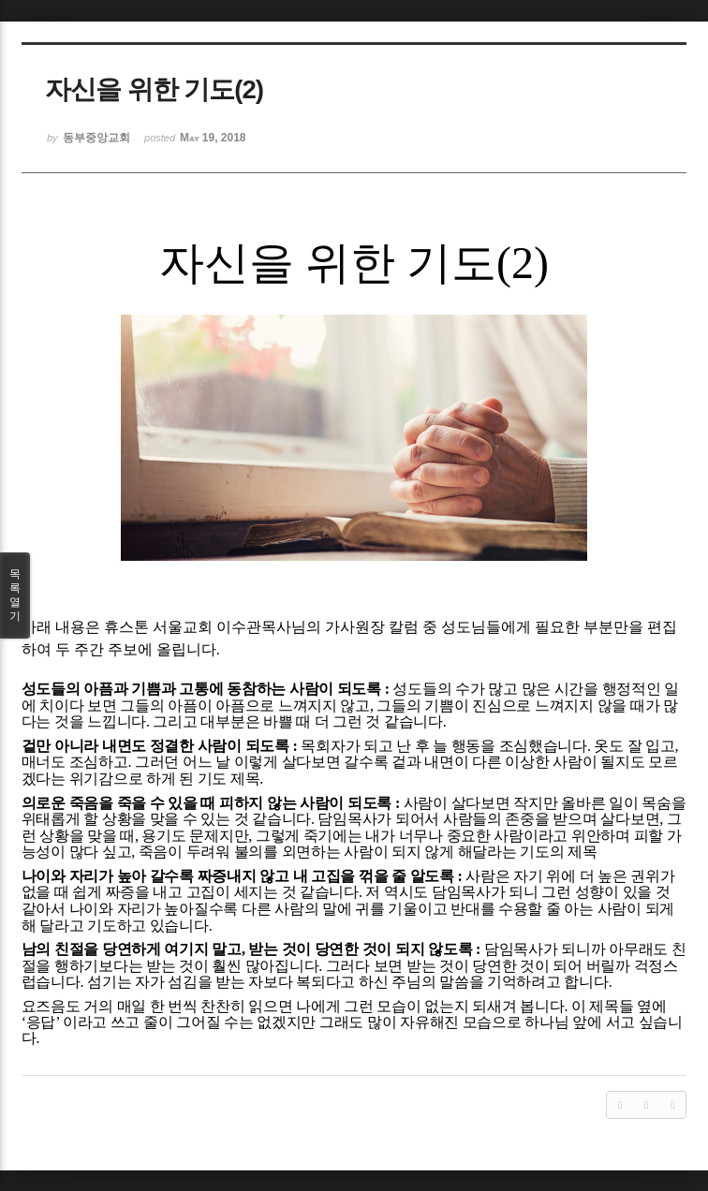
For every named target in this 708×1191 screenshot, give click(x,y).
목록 (15, 595)
